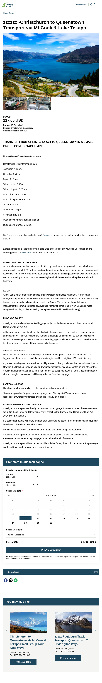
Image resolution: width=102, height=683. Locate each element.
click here (26, 252)
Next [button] (95, 629)
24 (64, 518)
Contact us (48, 235)
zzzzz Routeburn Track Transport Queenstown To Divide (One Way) (72, 640)
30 (51, 523)
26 (89, 518)
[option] (15, 103)
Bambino (18, 484)
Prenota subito (51, 550)
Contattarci (13, 572)
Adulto (18, 475)
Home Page (8, 13)
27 (13, 523)
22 (38, 518)
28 (25, 523)
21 (25, 518)
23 (51, 518)
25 (76, 518)
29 (38, 523)
